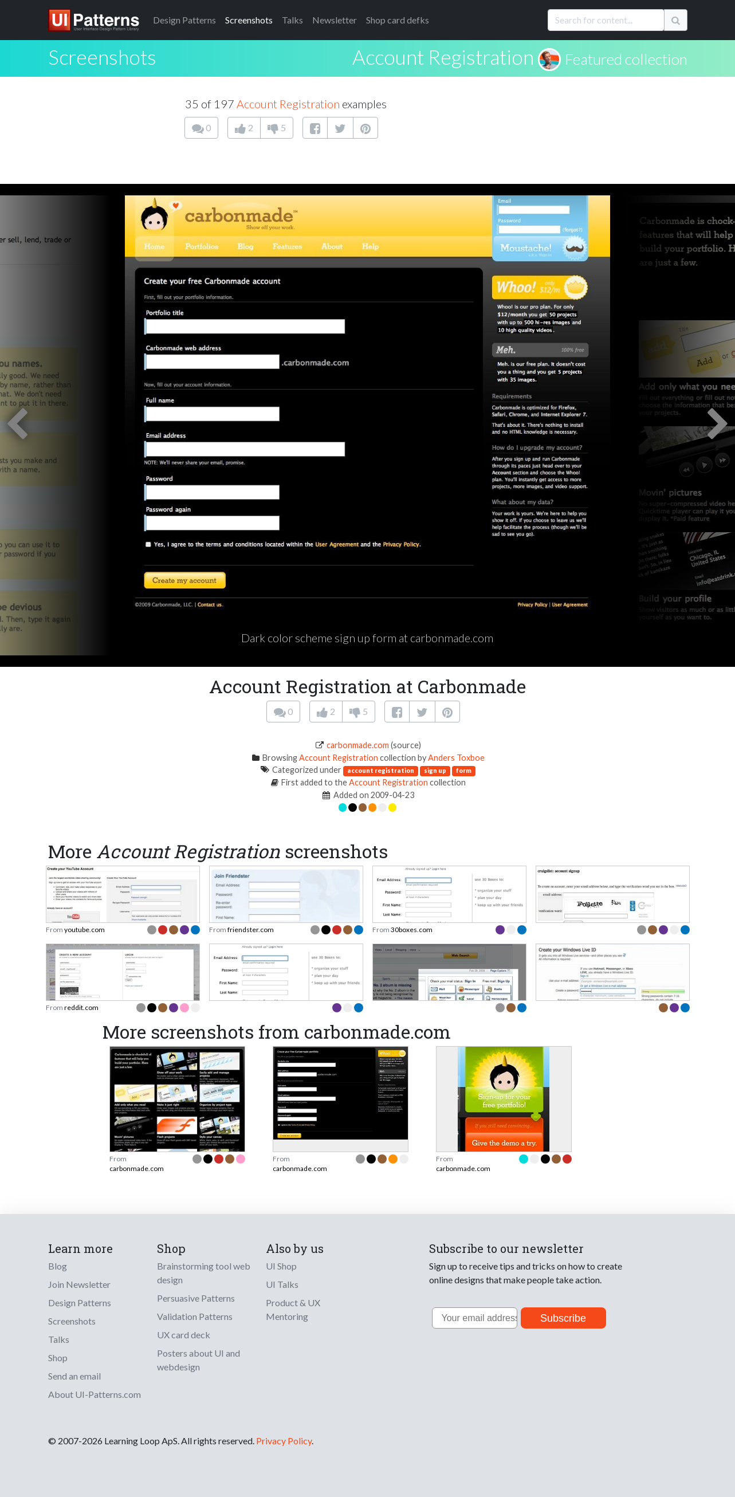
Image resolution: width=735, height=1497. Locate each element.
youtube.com (84, 929)
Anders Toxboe (456, 758)
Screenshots (249, 19)
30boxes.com (412, 929)
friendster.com (250, 929)
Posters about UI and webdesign (198, 1359)
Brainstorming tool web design (203, 1272)
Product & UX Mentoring (293, 1309)
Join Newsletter (79, 1284)
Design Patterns (79, 1302)
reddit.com (81, 1007)
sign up (435, 770)
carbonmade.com (358, 745)
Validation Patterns (195, 1316)
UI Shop (281, 1265)
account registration (380, 770)
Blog (57, 1265)
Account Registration (443, 57)
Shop (58, 1357)
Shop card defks (397, 19)
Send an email (74, 1375)
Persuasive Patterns (196, 1297)
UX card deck (183, 1334)
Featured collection (626, 59)
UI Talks (282, 1284)
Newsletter (334, 19)
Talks (292, 19)
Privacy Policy (284, 1440)
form (463, 770)
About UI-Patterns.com (94, 1394)
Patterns (184, 19)
